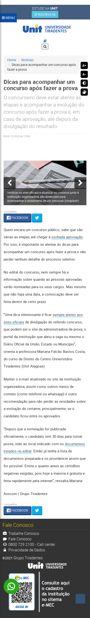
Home (11, 60)
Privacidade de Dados (23, 550)
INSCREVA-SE (45, 14)
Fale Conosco (16, 539)
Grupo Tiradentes (28, 557)
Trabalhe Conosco (20, 533)
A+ (84, 65)
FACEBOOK (17, 217)
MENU (8, 17)
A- (84, 74)
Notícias (27, 60)
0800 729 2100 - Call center (28, 544)
